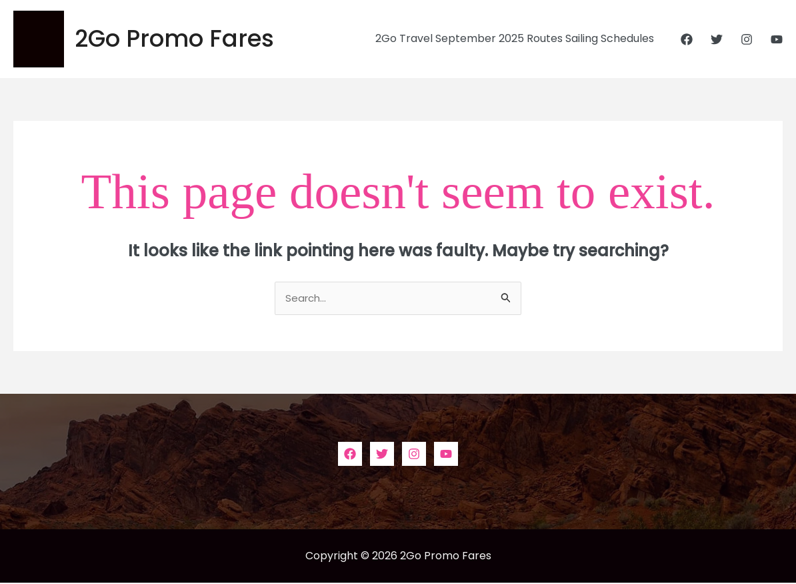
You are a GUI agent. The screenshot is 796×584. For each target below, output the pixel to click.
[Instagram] (747, 39)
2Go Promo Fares (174, 38)
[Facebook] (687, 39)
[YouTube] (777, 39)
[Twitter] (717, 39)
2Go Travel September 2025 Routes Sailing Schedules (517, 38)
